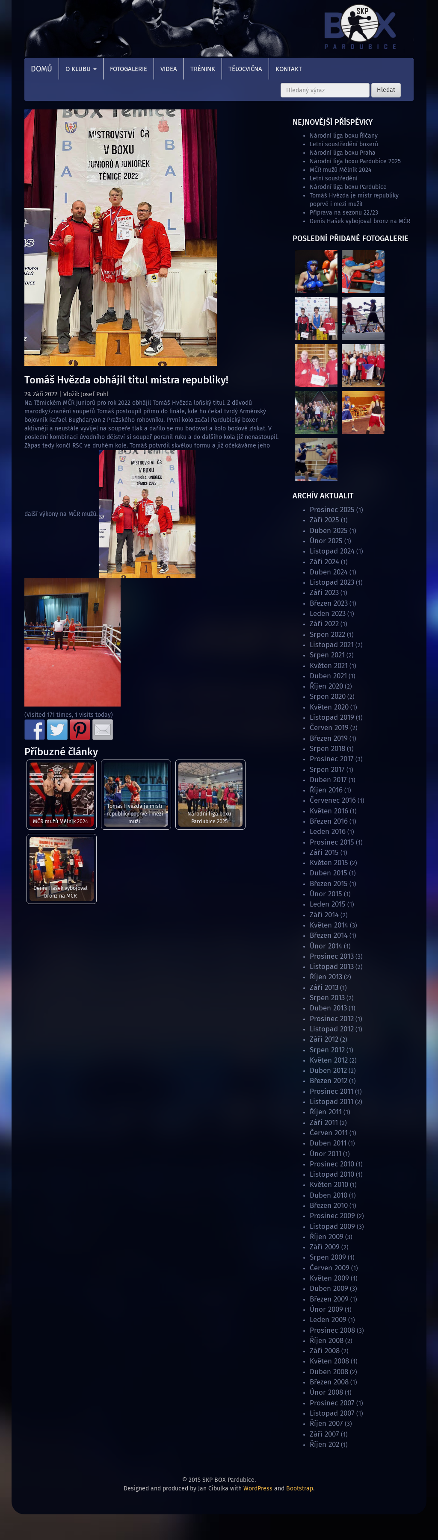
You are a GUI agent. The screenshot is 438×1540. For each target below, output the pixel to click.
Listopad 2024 (332, 551)
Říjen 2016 (326, 790)
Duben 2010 (328, 1195)
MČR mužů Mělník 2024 (60, 821)
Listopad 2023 (332, 582)
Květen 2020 (329, 707)
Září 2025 (324, 519)
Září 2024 (324, 561)
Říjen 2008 (326, 1340)
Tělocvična (245, 69)
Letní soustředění (334, 178)
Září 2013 (324, 987)
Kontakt (288, 69)
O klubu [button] (81, 69)
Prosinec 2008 (332, 1330)
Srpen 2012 (327, 1049)
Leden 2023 (328, 613)
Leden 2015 (328, 904)
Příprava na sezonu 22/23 (344, 212)
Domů (41, 69)
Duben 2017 (328, 779)
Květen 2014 (329, 925)
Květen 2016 (329, 811)
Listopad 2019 (332, 717)
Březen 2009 (329, 1299)
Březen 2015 (329, 883)
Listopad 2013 (332, 966)
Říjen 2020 (326, 686)
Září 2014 (324, 914)
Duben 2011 (328, 1143)
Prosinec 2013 (332, 956)
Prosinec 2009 (332, 1215)
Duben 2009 (329, 1288)
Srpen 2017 (327, 769)
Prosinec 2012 (332, 1018)
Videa (168, 69)
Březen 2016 (329, 821)
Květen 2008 (329, 1361)
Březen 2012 (328, 1080)
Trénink (202, 69)
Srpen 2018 (327, 748)
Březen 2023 (329, 603)
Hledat (386, 90)
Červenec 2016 (333, 800)
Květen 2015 (329, 862)
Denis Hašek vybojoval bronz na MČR (60, 892)
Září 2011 (324, 1122)
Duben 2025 (329, 530)
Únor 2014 (326, 946)
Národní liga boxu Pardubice (348, 187)
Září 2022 (324, 623)
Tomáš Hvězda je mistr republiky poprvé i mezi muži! (135, 813)
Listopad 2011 (331, 1101)
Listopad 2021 (332, 644)
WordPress (257, 1488)
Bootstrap (299, 1488)
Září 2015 (324, 852)
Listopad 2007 (332, 1413)
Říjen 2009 (326, 1236)
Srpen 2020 (328, 696)
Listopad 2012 (332, 1029)
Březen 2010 (329, 1205)
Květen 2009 (329, 1278)
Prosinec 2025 (332, 509)
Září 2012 (324, 1039)
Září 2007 (324, 1434)
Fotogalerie (128, 69)
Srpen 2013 (327, 997)
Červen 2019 (329, 727)
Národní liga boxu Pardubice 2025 (209, 817)
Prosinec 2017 (332, 758)
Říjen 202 (324, 1444)
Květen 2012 (329, 1060)
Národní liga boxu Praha (343, 152)
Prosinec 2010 (332, 1164)
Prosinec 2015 (332, 842)
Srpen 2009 (328, 1257)
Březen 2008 (329, 1382)
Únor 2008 (326, 1392)
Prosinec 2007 (332, 1403)
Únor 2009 (326, 1309)
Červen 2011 (329, 1132)
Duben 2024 (329, 572)
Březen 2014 (329, 935)
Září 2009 (325, 1247)
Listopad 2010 (332, 1174)
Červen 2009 (329, 1267)
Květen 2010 (329, 1184)
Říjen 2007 (326, 1423)
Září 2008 (325, 1350)
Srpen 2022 (327, 634)
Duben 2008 (329, 1371)
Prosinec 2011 (331, 1091)
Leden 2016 (328, 831)
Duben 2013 (328, 1008)
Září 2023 (324, 592)
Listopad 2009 (332, 1226)
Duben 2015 (328, 873)
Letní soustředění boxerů (344, 144)
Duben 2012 (328, 1070)
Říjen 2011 (326, 1111)
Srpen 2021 (327, 655)
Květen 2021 (329, 665)
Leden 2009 (328, 1319)
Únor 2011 (325, 1153)
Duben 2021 (328, 675)
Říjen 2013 (326, 976)
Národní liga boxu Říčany (344, 135)
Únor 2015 (326, 893)
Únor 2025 (326, 540)
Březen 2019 (329, 738)
